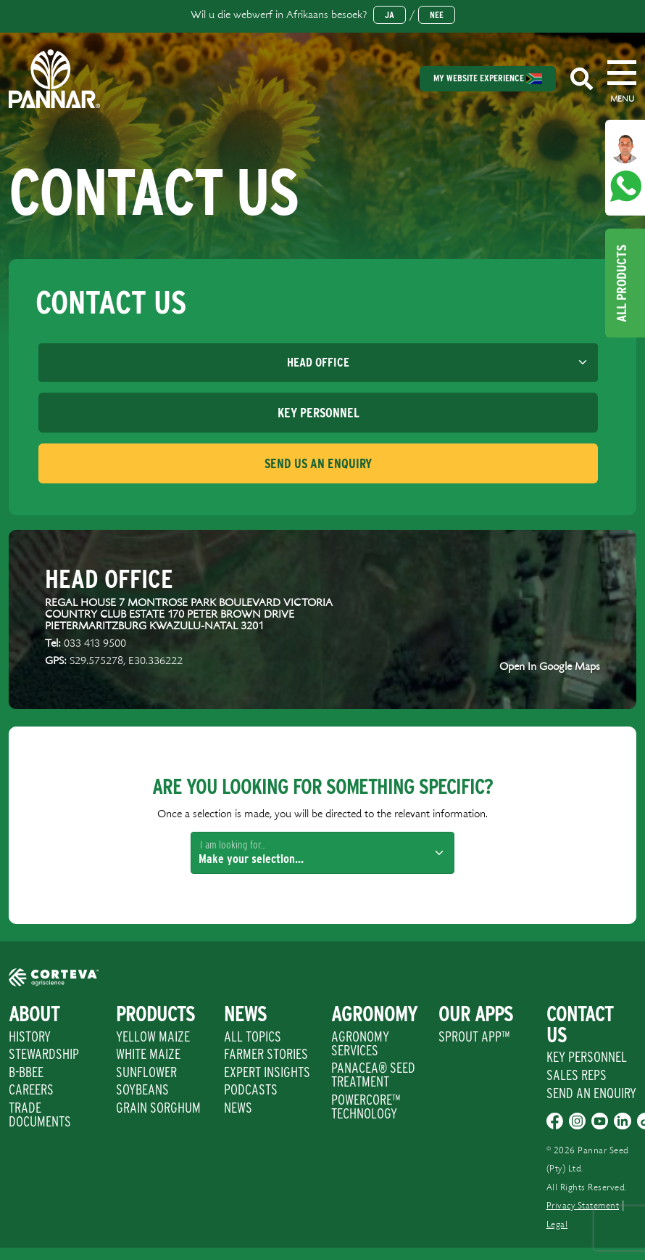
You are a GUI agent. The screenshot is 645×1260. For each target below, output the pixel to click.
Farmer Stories (266, 1054)
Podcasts (251, 1089)
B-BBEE (26, 1072)
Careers (31, 1089)
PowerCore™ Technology (365, 1106)
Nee (437, 14)
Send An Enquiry (591, 1093)
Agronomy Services (360, 1043)
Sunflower (146, 1072)
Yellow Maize (153, 1036)
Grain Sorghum (158, 1107)
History (30, 1036)
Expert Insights (267, 1072)
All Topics (252, 1036)
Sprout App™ (473, 1036)
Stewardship (44, 1054)
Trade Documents (40, 1114)
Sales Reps (576, 1075)
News (238, 1107)
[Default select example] (318, 362)
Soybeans (142, 1089)
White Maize (148, 1054)
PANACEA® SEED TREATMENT (373, 1074)
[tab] (318, 412)
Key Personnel (586, 1056)
